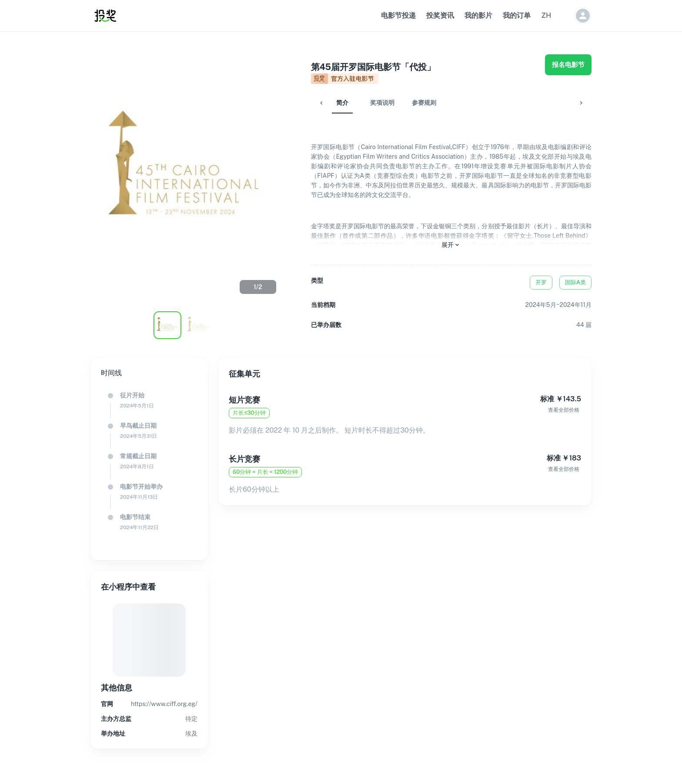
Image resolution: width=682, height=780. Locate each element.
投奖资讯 (440, 15)
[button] (546, 15)
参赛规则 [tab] (403, 102)
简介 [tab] (321, 102)
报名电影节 (568, 64)
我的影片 (478, 15)
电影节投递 (398, 15)
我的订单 (517, 15)
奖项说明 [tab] (361, 102)
